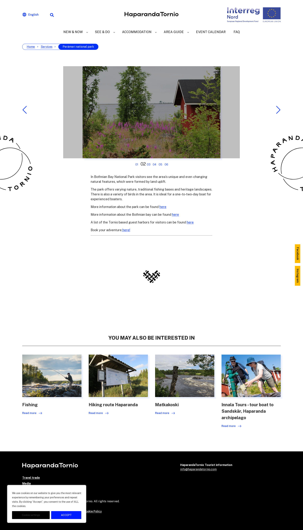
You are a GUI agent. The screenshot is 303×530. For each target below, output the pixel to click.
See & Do (102, 32)
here (162, 207)
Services (46, 46)
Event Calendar (211, 32)
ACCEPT (66, 515)
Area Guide (174, 32)
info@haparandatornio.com (198, 469)
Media (26, 483)
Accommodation (137, 32)
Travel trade (31, 477)
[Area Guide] (188, 32)
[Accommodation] (156, 32)
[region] (46, 504)
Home (31, 46)
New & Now (73, 32)
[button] (24, 110)
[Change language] (30, 15)
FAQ (237, 32)
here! (126, 230)
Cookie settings (31, 515)
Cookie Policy (93, 511)
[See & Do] (114, 32)
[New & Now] (87, 32)
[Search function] (52, 15)
